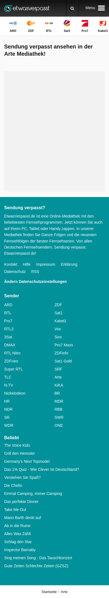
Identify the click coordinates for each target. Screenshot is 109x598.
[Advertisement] (54, 131)
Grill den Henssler (19, 453)
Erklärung (69, 264)
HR (7, 401)
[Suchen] (72, 8)
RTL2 (9, 329)
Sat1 (58, 313)
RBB (58, 409)
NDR (8, 409)
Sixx (58, 337)
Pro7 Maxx (63, 345)
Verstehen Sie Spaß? (22, 477)
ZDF (58, 305)
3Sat (8, 337)
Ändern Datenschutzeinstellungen (35, 281)
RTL (7, 313)
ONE (58, 425)
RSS (35, 271)
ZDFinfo (61, 353)
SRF (58, 369)
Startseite (49, 592)
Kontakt (10, 264)
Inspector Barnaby (20, 550)
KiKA (58, 385)
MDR (58, 401)
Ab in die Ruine (17, 525)
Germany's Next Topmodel (27, 461)
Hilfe (26, 264)
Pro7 (8, 321)
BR (57, 393)
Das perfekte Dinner (21, 501)
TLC (7, 377)
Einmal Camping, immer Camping (33, 493)
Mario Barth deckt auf (22, 517)
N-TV (8, 385)
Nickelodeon (14, 393)
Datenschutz (15, 271)
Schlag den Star (18, 542)
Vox (57, 329)
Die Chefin (13, 485)
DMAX (9, 345)
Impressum (45, 264)
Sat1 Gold (63, 361)
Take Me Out (15, 509)
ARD (8, 305)
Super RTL (13, 369)
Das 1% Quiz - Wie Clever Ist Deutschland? (41, 469)
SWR (59, 417)
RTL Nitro (12, 353)
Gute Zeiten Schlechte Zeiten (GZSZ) (36, 566)
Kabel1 (60, 321)
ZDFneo (11, 361)
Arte (58, 377)
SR (6, 417)
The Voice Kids (17, 445)
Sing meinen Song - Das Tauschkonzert (38, 558)
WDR (8, 425)
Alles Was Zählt (17, 533)
